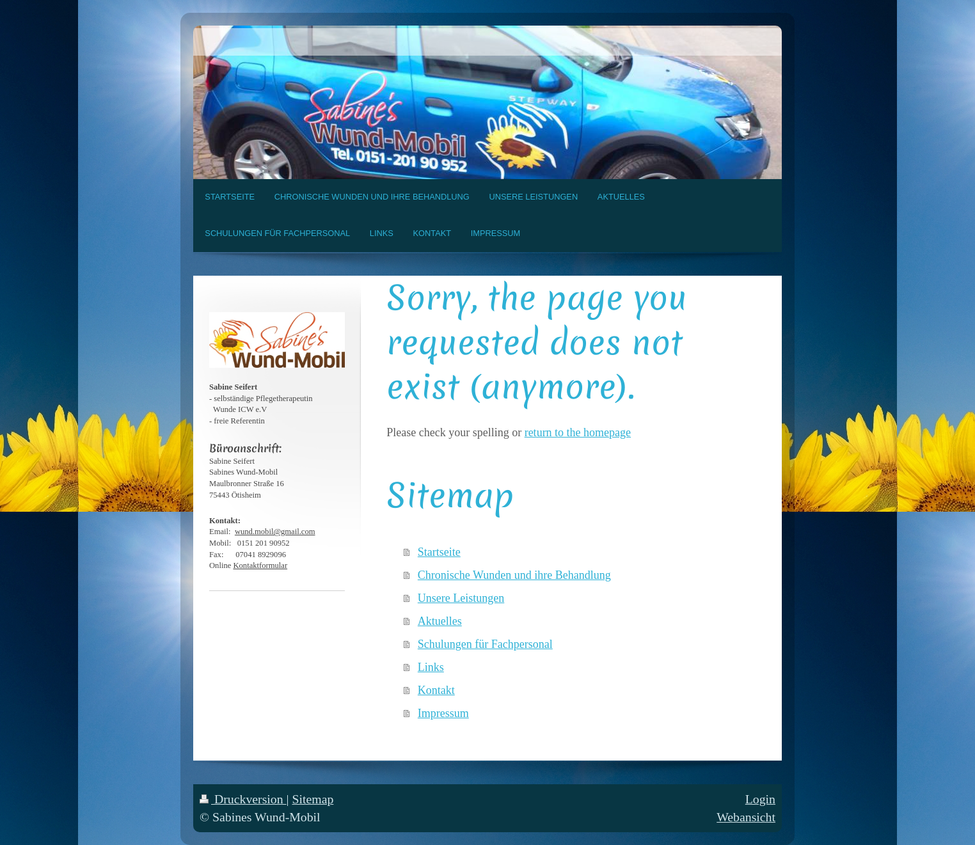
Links (431, 667)
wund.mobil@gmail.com (275, 531)
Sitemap (312, 799)
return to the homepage (578, 432)
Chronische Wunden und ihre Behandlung (514, 575)
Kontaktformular (260, 565)
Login (760, 799)
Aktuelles (440, 621)
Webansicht (746, 817)
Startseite (439, 552)
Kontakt (436, 690)
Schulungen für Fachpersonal (485, 644)
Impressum (443, 713)
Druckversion (243, 799)
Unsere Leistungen (461, 598)
